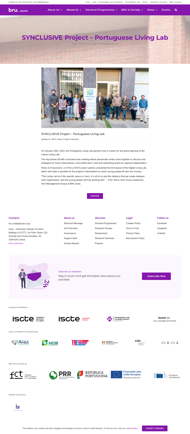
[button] (176, 9)
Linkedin (161, 233)
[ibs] (74, 317)
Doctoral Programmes (105, 223)
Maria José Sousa (123, 180)
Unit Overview (71, 228)
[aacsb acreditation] (50, 341)
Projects (66, 139)
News (59, 139)
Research (75, 139)
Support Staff (70, 238)
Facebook (162, 223)
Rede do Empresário (51, 168)
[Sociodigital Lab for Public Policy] (118, 317)
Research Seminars (104, 238)
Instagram (162, 228)
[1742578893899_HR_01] (17, 405)
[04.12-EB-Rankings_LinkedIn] (110, 341)
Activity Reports (71, 243)
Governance (70, 233)
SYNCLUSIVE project (76, 168)
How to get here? (16, 243)
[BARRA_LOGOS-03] (95, 368)
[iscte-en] (29, 317)
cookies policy (131, 428)
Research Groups (103, 228)
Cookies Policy (133, 223)
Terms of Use (132, 228)
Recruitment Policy (135, 238)
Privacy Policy (133, 233)
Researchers (101, 233)
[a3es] (140, 341)
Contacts (14, 218)
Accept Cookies (155, 428)
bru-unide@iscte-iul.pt (19, 223)
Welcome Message (73, 223)
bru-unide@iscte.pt (41, 2)
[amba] (20, 341)
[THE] (80, 341)
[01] (170, 342)
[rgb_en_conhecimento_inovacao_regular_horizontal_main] (165, 317)
